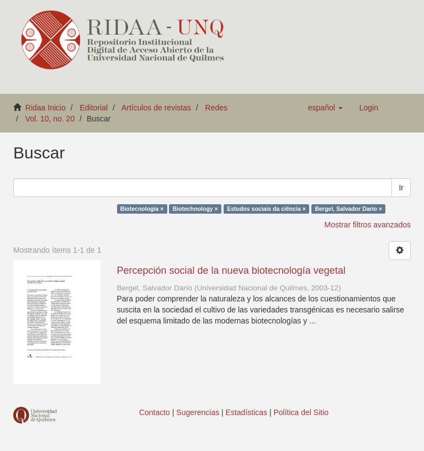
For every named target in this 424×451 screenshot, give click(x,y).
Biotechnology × (195, 208)
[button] (325, 107)
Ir (401, 187)
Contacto (154, 412)
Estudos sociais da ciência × (266, 208)
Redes (216, 107)
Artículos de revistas (156, 107)
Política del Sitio (301, 412)
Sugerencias (197, 412)
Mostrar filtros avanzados (368, 224)
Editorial (94, 107)
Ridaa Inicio (45, 107)
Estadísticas (246, 412)
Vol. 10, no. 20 (50, 118)
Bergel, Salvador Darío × (348, 208)
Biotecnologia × (141, 208)
